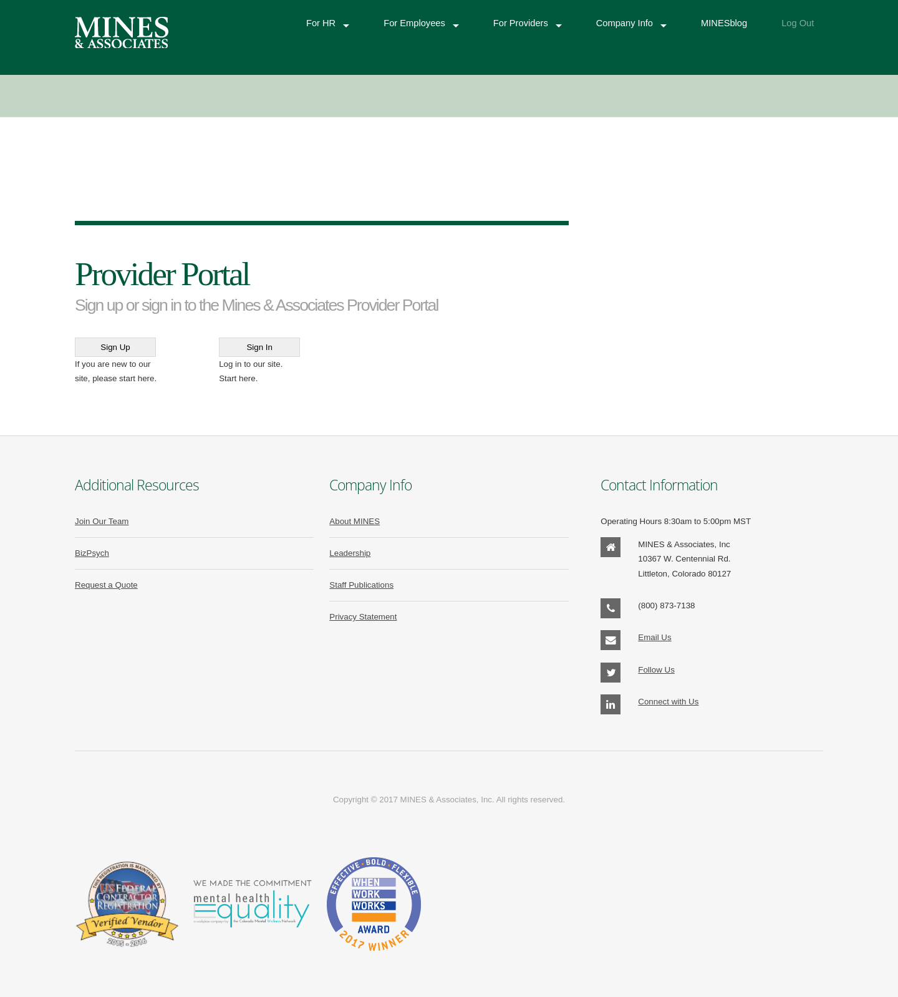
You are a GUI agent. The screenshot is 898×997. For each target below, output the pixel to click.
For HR (321, 24)
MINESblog (724, 24)
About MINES (354, 521)
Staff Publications (361, 585)
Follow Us (656, 669)
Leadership (349, 553)
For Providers (520, 24)
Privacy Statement (363, 616)
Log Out (797, 24)
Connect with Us (668, 701)
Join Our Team (101, 521)
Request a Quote (106, 585)
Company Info (624, 24)
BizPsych (92, 553)
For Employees (414, 24)
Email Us (654, 637)
